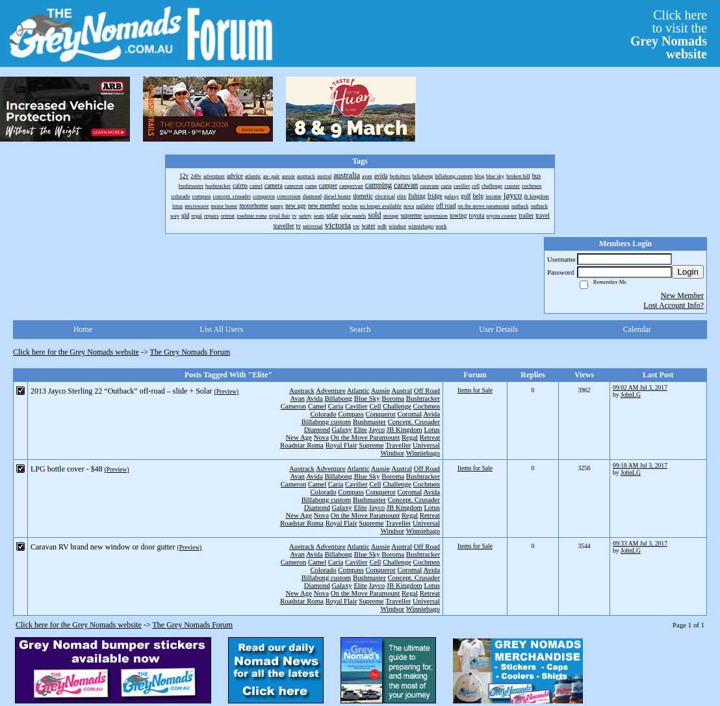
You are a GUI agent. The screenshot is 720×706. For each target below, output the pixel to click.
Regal (410, 437)
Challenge (397, 406)
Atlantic (358, 390)
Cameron (294, 406)
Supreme (371, 445)
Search (360, 329)
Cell (375, 406)
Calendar (637, 329)
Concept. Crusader (414, 421)
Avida (314, 398)
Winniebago (423, 453)
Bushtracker (423, 398)
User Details (498, 329)
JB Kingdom (404, 429)
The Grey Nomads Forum (190, 352)
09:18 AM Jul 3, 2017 (640, 465)
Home (82, 329)
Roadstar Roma (302, 445)
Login (688, 272)
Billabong (338, 398)
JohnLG (631, 394)
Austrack (302, 390)
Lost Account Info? (673, 305)
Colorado (323, 414)
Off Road (427, 390)
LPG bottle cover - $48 (67, 468)
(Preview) (226, 391)
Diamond (317, 429)
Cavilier (356, 406)
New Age (298, 437)
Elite (360, 429)
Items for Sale (475, 390)
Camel (317, 406)
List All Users (221, 329)
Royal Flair (341, 445)
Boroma (392, 398)
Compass (351, 414)
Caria (335, 406)
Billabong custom (326, 421)
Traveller (398, 445)
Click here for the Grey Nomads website (76, 352)
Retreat (430, 437)
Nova (321, 437)
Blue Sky (367, 398)
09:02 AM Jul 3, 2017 (640, 387)
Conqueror (381, 414)
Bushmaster (369, 421)
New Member (682, 295)
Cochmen (426, 406)
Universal (426, 445)
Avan (297, 398)
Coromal (410, 414)
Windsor (392, 453)
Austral (401, 390)
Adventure (331, 390)
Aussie (380, 390)
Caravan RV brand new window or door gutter (103, 546)
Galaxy (342, 429)
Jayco (377, 429)
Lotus (432, 429)
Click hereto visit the (668, 34)
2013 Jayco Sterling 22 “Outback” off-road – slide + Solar (121, 391)
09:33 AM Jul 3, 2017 (640, 543)
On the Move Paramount (365, 437)
